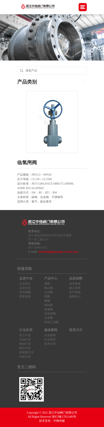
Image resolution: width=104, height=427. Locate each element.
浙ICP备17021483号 (64, 416)
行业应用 (25, 330)
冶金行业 (25, 356)
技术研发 (75, 283)
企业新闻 (50, 335)
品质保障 (75, 278)
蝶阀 (47, 300)
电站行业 (25, 343)
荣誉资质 (25, 296)
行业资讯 (50, 339)
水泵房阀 (50, 313)
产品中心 (50, 278)
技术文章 (50, 343)
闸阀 (47, 283)
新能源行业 (26, 352)
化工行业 (25, 335)
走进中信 (25, 278)
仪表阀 (48, 317)
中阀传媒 (59, 420)
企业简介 (25, 283)
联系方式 (75, 330)
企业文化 (25, 287)
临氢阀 (48, 309)
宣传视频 (25, 292)
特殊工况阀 (51, 322)
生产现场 (75, 292)
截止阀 (48, 287)
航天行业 (25, 348)
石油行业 (25, 339)
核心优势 (75, 287)
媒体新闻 (50, 330)
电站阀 (48, 305)
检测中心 (75, 296)
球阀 (47, 296)
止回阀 (48, 292)
